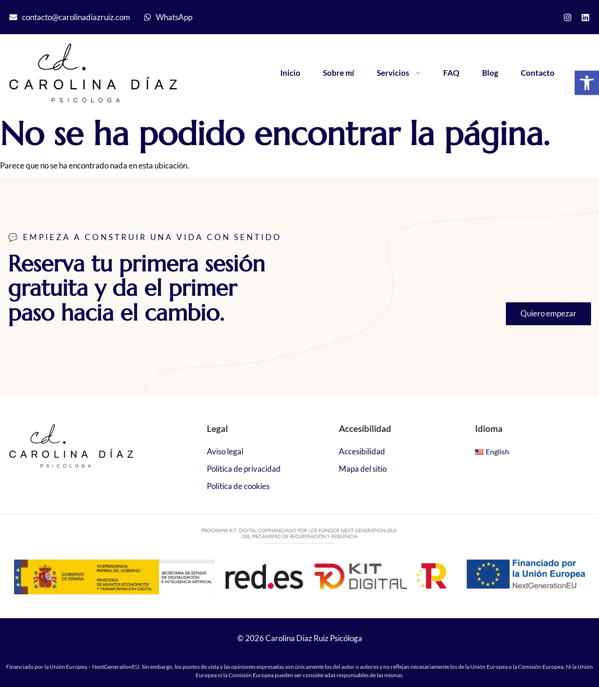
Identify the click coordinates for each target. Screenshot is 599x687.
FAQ (451, 73)
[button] (587, 83)
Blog (490, 73)
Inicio (290, 73)
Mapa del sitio (363, 469)
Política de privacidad (244, 469)
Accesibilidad (362, 451)
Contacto (538, 73)
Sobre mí (338, 73)
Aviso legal (225, 451)
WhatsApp (174, 17)
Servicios (399, 73)
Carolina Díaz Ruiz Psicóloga (313, 638)
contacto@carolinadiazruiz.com (76, 17)
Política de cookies (238, 486)
